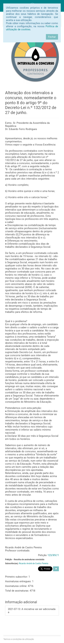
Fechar (52, 36)
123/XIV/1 (53, 555)
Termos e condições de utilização (18, 639)
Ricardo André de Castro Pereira (33, 563)
